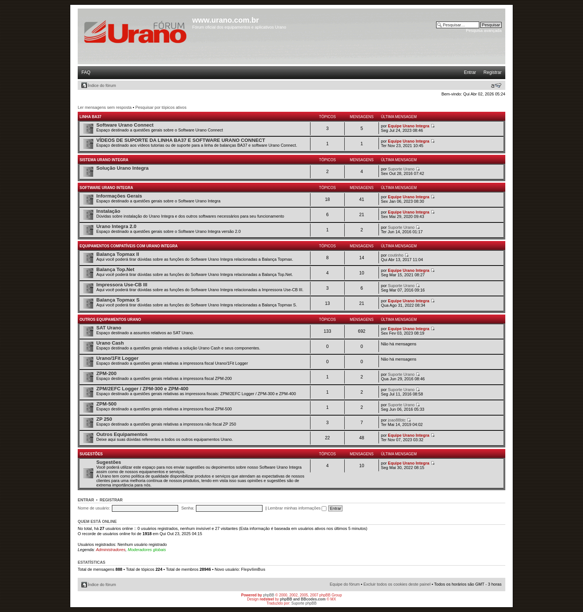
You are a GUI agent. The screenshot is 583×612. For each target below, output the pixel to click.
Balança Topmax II (117, 254)
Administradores (110, 549)
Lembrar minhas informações (297, 508)
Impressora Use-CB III (121, 284)
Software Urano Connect (125, 125)
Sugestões (91, 454)
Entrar (470, 72)
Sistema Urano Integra (104, 160)
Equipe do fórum (345, 584)
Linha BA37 (91, 117)
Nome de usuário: (94, 508)
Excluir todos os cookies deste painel (396, 584)
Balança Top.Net (115, 269)
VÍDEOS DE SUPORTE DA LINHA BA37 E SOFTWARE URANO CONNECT (180, 140)
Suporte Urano (401, 169)
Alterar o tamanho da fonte (496, 85)
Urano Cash (110, 343)
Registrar (492, 72)
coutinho (395, 255)
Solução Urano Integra (122, 168)
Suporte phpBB (304, 603)
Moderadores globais (147, 549)
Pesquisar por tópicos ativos (161, 107)
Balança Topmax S (117, 300)
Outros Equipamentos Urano (110, 320)
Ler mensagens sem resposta (105, 107)
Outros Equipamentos (122, 434)
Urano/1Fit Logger (117, 358)
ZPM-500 (106, 404)
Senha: (187, 508)
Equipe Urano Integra (408, 126)
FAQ (85, 72)
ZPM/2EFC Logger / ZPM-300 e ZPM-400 (142, 388)
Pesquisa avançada (484, 30)
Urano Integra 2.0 (116, 226)
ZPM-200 (106, 373)
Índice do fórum (102, 85)
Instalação (108, 211)
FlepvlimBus (253, 569)
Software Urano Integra (106, 188)
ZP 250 (104, 419)
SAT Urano (108, 328)
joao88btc (397, 420)
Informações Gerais (119, 196)
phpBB (268, 595)
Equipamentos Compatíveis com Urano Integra (129, 246)
